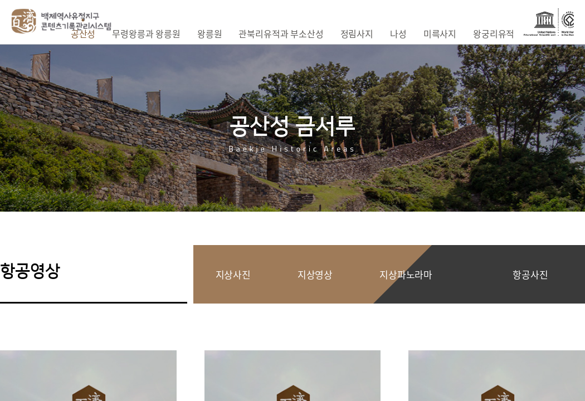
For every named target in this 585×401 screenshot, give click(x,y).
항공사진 (530, 274)
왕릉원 (209, 33)
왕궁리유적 (493, 33)
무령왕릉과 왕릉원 (146, 33)
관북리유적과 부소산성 (280, 33)
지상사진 (233, 274)
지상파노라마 (405, 274)
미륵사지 (439, 33)
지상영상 (315, 274)
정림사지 (356, 33)
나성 (398, 33)
